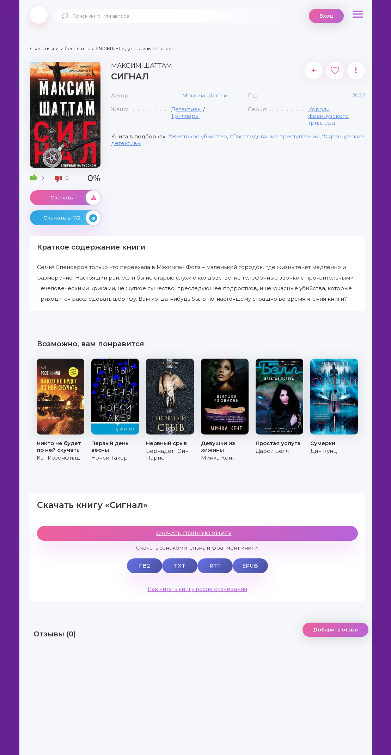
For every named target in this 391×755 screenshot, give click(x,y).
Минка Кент (217, 457)
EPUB (250, 565)
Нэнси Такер (109, 457)
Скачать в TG (71, 217)
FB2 (144, 565)
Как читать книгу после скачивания (197, 589)
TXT (179, 565)
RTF (215, 565)
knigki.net (39, 15)
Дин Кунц (323, 451)
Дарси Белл (272, 451)
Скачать (75, 197)
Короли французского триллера (328, 116)
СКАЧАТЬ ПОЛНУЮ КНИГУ (194, 533)
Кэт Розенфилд (58, 457)
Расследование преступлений (276, 136)
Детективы (186, 109)
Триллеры (185, 116)
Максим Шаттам (205, 95)
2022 (358, 95)
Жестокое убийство (199, 136)
